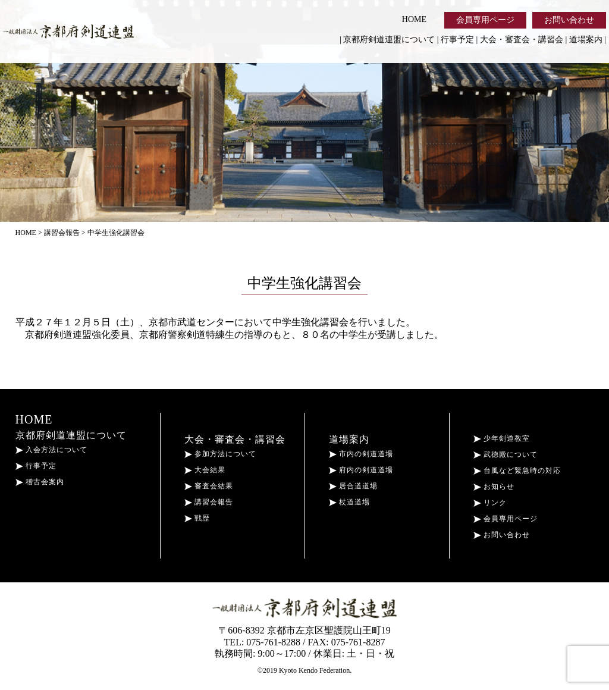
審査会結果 (208, 486)
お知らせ (493, 486)
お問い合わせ (569, 19)
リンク (490, 502)
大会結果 (204, 470)
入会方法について (51, 450)
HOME (414, 19)
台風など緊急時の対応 (517, 470)
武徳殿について (505, 454)
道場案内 (585, 39)
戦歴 (197, 518)
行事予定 (457, 39)
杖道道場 (349, 502)
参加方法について (220, 454)
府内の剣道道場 (361, 470)
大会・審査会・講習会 (521, 39)
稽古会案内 (39, 482)
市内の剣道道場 (361, 454)
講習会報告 (208, 502)
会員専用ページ (485, 19)
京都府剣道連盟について (389, 39)
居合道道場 (353, 486)
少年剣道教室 (501, 438)
